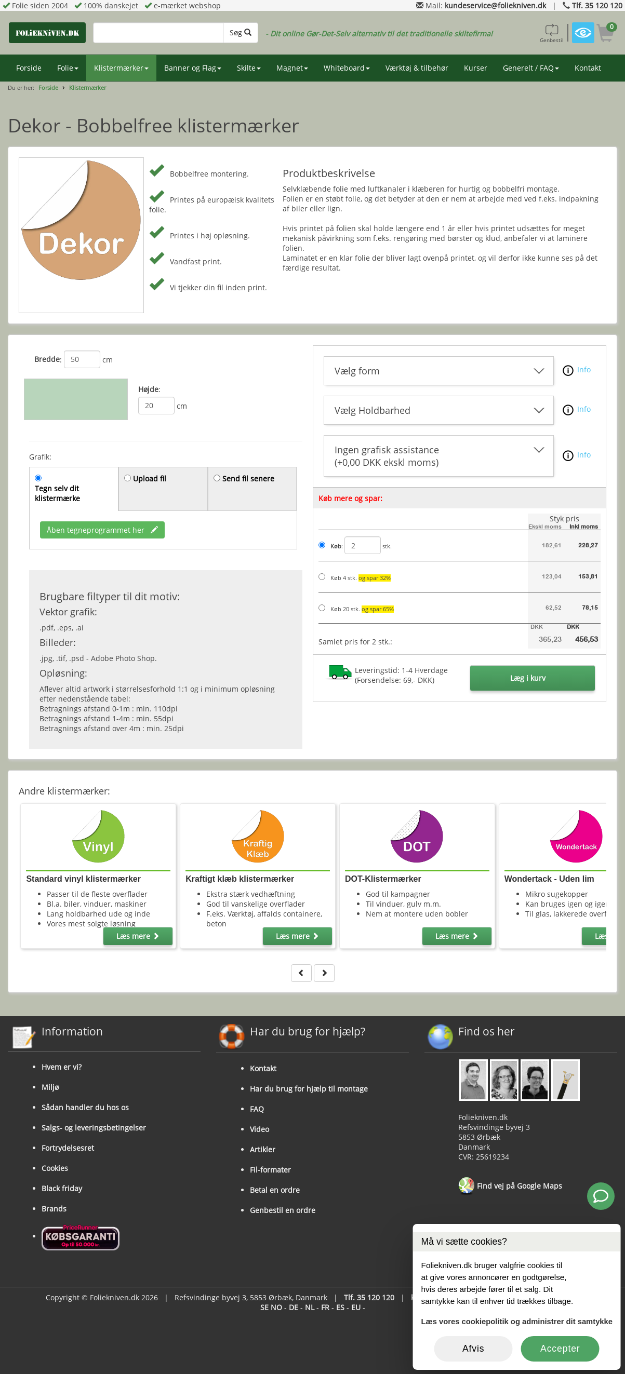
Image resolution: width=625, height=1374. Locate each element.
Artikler (262, 1149)
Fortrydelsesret (68, 1148)
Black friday (62, 1188)
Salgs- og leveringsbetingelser (94, 1128)
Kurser (475, 68)
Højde (148, 389)
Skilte (249, 68)
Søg (240, 32)
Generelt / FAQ (531, 68)
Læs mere (137, 936)
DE (293, 1307)
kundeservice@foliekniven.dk (495, 5)
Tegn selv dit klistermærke (57, 493)
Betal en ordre (275, 1190)
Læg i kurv (528, 678)
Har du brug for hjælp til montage (309, 1089)
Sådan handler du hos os (85, 1107)
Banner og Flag (192, 68)
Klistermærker (121, 68)
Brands (54, 1209)
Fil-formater (270, 1170)
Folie (67, 68)
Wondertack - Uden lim (549, 878)
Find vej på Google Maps (510, 1186)
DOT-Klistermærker (383, 878)
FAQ (257, 1109)
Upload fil (149, 478)
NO (276, 1307)
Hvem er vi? (62, 1067)
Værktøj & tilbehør (416, 68)
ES (340, 1307)
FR (325, 1307)
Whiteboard (347, 68)
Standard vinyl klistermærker (83, 878)
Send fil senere (248, 478)
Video (259, 1129)
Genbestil (552, 32)
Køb (335, 546)
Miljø (50, 1087)
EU (356, 1307)
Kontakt (588, 68)
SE (264, 1307)
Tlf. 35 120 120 (597, 5)
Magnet (292, 68)
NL (309, 1307)
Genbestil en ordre (282, 1210)
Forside (29, 68)
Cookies (55, 1168)
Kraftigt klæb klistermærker (239, 878)
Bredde (47, 359)
